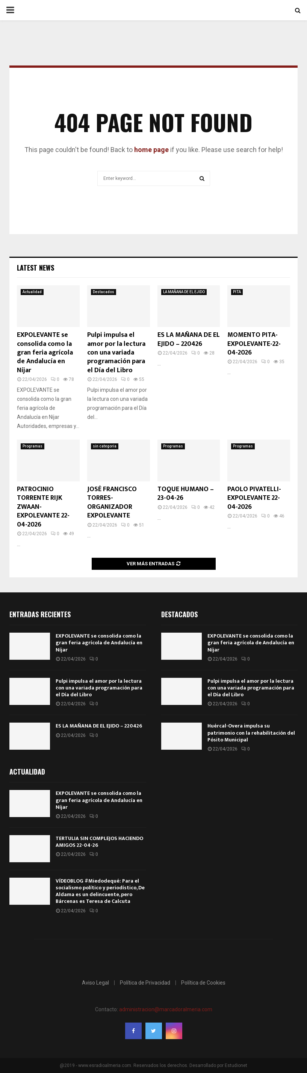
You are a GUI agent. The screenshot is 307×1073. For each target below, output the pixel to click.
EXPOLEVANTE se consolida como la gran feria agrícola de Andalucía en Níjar (45, 352)
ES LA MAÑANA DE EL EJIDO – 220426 (188, 339)
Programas (32, 446)
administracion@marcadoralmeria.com (165, 1009)
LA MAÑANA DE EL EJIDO (184, 292)
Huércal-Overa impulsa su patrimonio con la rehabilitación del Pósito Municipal (251, 732)
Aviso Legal (95, 983)
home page (151, 150)
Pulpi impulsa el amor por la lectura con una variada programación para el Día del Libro (116, 352)
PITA (237, 292)
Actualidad (32, 292)
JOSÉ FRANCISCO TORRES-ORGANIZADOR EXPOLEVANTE (112, 502)
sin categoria (104, 446)
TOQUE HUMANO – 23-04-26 (185, 494)
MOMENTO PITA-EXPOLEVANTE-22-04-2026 (254, 343)
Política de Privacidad (145, 983)
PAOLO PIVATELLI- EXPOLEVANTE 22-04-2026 (254, 498)
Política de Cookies (203, 983)
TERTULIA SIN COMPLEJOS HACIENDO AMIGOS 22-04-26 (99, 841)
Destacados (103, 292)
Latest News (35, 267)
